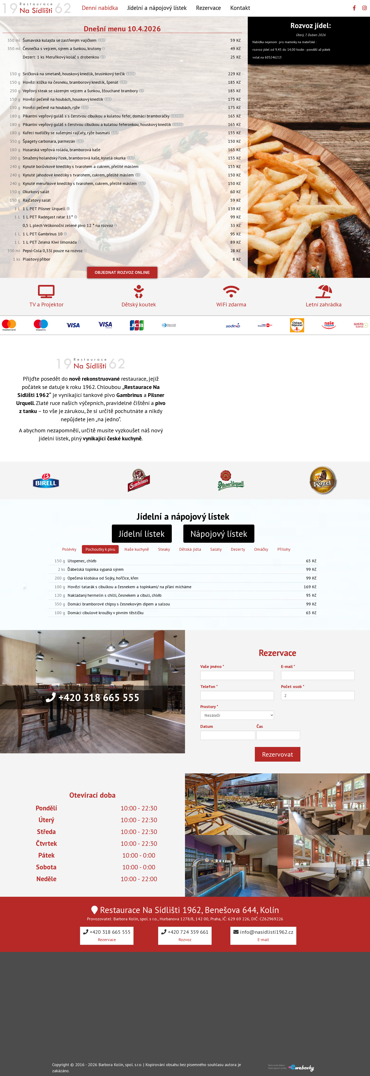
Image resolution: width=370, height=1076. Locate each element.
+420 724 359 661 (185, 935)
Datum (206, 726)
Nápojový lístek (218, 533)
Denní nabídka (100, 8)
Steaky (164, 549)
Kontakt (240, 8)
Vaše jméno (212, 666)
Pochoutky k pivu (100, 549)
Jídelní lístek (142, 533)
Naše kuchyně (136, 549)
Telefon (209, 686)
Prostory (209, 706)
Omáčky (261, 549)
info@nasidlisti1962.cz (263, 935)
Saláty (216, 549)
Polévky (69, 549)
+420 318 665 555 (92, 697)
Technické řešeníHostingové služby (277, 1067)
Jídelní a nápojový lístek (157, 8)
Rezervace (208, 8)
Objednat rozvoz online (122, 273)
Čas (259, 726)
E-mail (288, 666)
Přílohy (283, 549)
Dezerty (238, 549)
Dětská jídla (190, 549)
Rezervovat (277, 754)
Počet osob (292, 686)
